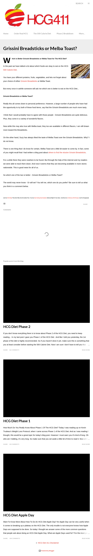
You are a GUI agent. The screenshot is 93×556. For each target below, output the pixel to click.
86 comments (14, 350)
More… (82, 33)
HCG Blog (9, 197)
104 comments (14, 538)
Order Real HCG (21, 33)
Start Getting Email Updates (40, 197)
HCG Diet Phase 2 (16, 327)
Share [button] (85, 204)
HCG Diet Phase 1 (16, 421)
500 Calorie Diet (10, 70)
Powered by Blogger (46, 551)
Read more (86, 350)
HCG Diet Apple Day (18, 515)
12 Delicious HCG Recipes (73, 197)
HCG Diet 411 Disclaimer (48, 543)
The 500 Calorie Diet (42, 33)
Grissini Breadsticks (29, 81)
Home (5, 33)
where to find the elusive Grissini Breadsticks (67, 152)
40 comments (14, 444)
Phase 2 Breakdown (65, 33)
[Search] (79, 3)
